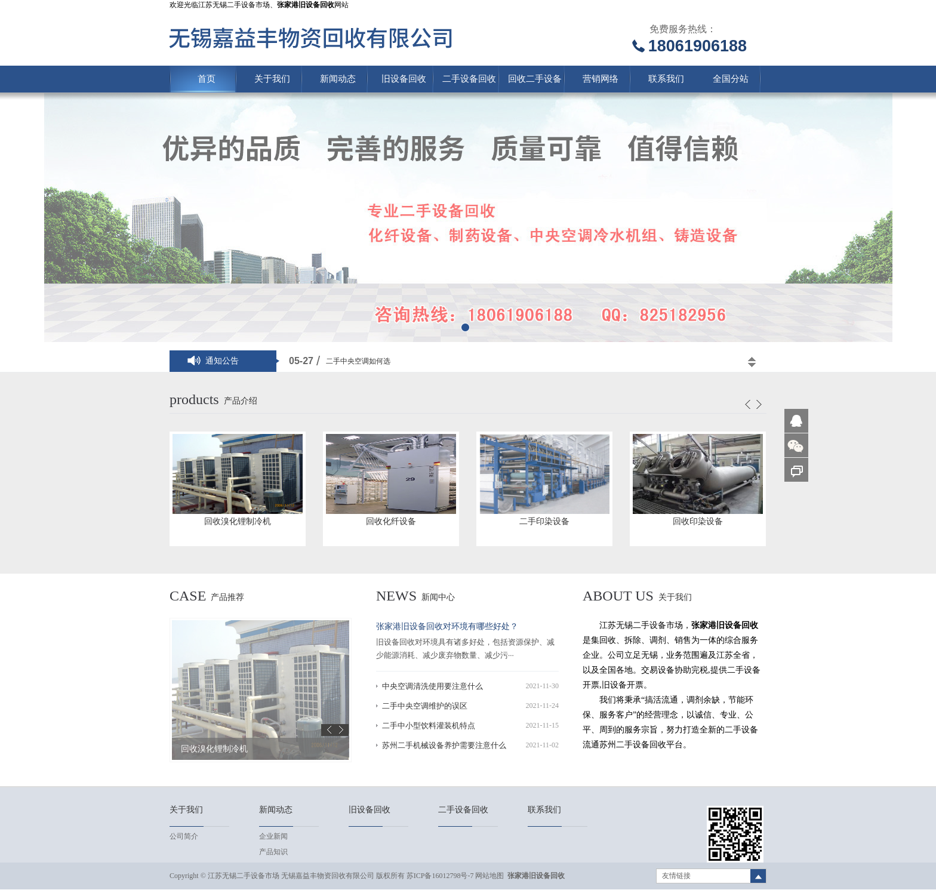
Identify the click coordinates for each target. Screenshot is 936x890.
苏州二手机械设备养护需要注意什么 (444, 745)
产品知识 (273, 852)
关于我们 (272, 79)
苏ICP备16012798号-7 (440, 875)
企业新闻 (273, 836)
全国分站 (731, 79)
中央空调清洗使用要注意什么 (432, 686)
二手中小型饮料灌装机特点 (428, 725)
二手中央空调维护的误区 (424, 705)
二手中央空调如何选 (358, 361)
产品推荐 (227, 597)
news (396, 595)
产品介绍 (240, 400)
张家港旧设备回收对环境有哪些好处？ (447, 626)
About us (618, 595)
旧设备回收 (403, 79)
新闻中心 (438, 597)
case (188, 595)
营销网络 (600, 79)
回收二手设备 (535, 79)
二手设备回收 (469, 79)
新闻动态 (338, 79)
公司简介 (184, 836)
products (194, 399)
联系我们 (666, 79)
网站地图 (489, 875)
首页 (206, 79)
